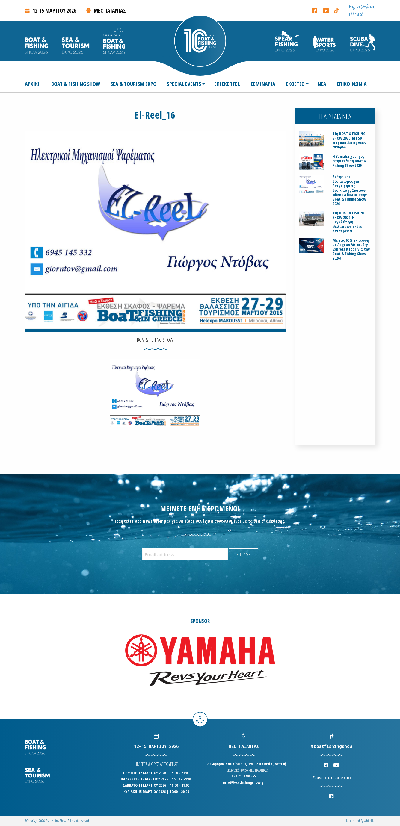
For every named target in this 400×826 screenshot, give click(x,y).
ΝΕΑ (322, 83)
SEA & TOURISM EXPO (133, 83)
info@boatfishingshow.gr (244, 782)
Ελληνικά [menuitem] (356, 14)
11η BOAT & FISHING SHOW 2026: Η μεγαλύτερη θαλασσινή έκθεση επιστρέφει (349, 222)
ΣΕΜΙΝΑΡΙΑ (262, 83)
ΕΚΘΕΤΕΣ (295, 83)
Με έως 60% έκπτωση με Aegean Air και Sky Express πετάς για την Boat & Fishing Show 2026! (351, 249)
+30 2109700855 (244, 776)
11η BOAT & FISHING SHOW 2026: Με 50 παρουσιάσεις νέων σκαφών (349, 140)
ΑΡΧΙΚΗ (33, 83)
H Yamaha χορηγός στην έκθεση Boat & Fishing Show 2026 (349, 161)
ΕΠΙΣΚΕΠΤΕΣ (227, 83)
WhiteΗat (369, 820)
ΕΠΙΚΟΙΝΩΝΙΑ (352, 83)
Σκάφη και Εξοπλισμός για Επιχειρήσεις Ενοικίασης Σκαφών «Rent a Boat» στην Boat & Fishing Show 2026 (350, 190)
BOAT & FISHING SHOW (75, 83)
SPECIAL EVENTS (184, 83)
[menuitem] (362, 6)
